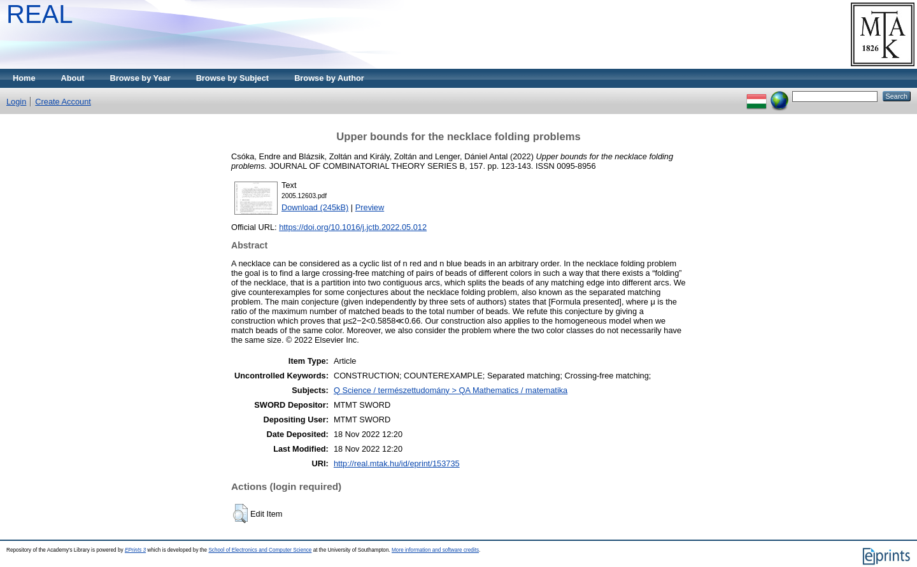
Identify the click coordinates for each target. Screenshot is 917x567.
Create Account (63, 101)
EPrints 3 (135, 550)
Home (24, 78)
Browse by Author (329, 78)
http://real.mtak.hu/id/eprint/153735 (397, 463)
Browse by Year (140, 78)
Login (16, 101)
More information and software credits (435, 550)
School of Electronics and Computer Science (259, 550)
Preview (370, 207)
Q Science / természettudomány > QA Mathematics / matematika (450, 390)
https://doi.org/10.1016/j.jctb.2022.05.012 (353, 227)
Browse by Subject (232, 78)
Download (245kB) (314, 207)
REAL (39, 14)
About (73, 78)
